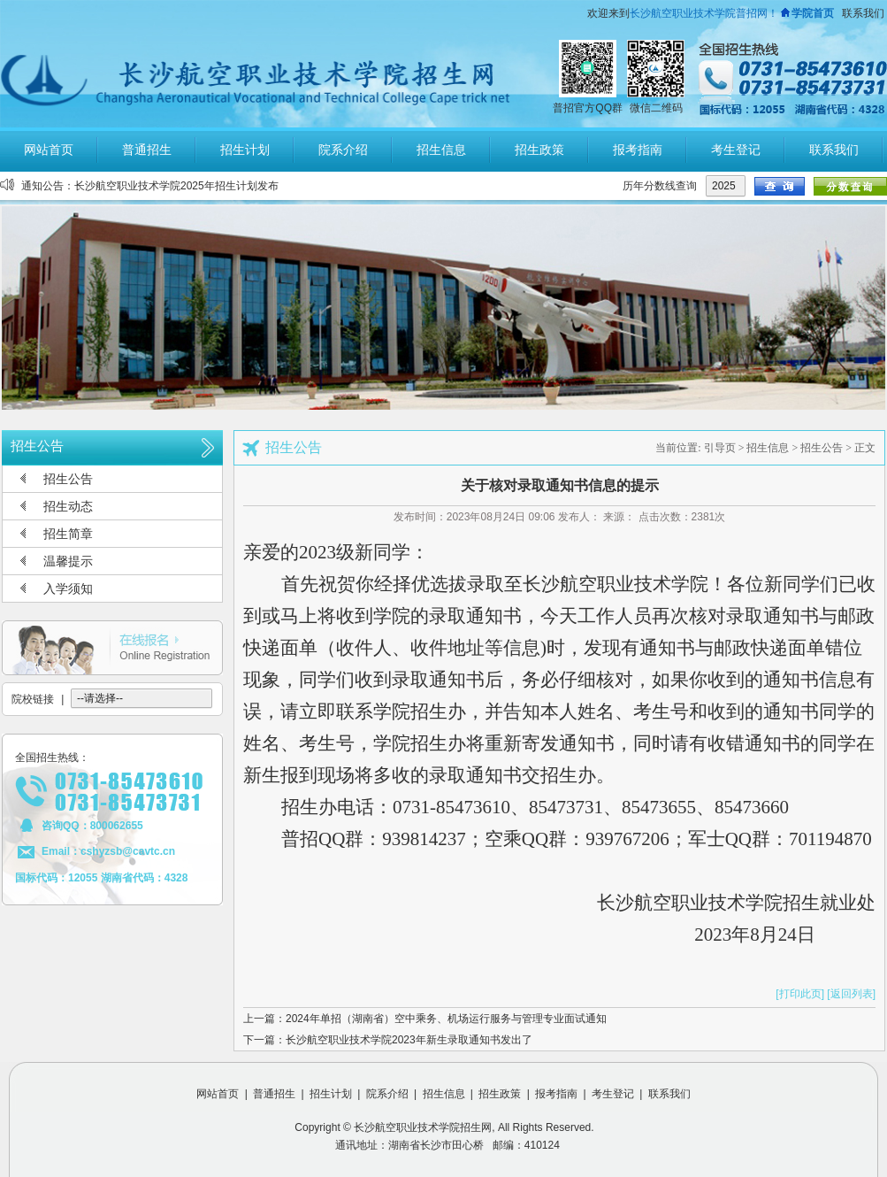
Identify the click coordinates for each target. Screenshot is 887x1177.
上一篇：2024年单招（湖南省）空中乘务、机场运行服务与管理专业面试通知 (425, 1018)
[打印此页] (800, 994)
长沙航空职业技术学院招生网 (423, 1127)
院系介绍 (387, 1094)
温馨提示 (68, 561)
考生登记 (613, 1094)
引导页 (720, 448)
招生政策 (499, 1094)
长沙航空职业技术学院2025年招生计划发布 (176, 186)
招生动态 (68, 506)
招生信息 (767, 448)
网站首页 (217, 1094)
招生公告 (68, 479)
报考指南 (556, 1094)
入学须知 (68, 588)
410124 (542, 1145)
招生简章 (68, 534)
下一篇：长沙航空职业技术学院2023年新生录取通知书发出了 (387, 1040)
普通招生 (274, 1094)
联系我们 (863, 13)
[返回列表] (851, 994)
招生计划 (331, 1094)
